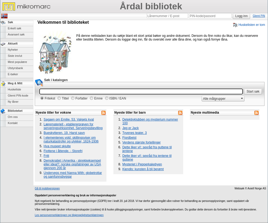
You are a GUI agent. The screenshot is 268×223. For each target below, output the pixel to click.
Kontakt (13, 123)
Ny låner (13, 101)
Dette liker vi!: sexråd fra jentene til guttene (146, 157)
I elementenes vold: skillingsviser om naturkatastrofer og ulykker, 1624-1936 (71, 139)
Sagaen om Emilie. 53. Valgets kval (69, 119)
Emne (98, 98)
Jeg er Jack (130, 128)
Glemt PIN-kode (18, 95)
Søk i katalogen (56, 80)
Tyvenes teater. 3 (134, 133)
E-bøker (13, 74)
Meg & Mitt (15, 83)
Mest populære (17, 61)
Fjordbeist (129, 138)
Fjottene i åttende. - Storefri (63, 151)
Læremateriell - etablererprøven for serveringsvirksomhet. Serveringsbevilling (73, 126)
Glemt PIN (259, 15)
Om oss (13, 116)
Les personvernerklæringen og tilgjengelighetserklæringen (69, 215)
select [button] (242, 98)
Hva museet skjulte (57, 146)
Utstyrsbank (15, 68)
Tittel (65, 98)
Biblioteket (15, 110)
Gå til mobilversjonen (47, 188)
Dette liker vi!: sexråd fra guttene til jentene (147, 149)
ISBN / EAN (117, 98)
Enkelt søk (14, 28)
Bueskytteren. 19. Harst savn (64, 133)
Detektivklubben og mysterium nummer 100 (150, 121)
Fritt (46, 156)
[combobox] (221, 98)
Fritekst (50, 98)
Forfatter (81, 98)
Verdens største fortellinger (141, 142)
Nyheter (13, 49)
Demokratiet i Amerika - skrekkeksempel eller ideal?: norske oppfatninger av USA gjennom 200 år (72, 164)
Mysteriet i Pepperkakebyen (142, 164)
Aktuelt (13, 43)
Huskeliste (14, 89)
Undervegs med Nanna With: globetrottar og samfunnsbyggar (73, 174)
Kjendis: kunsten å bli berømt (143, 169)
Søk (10, 22)
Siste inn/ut (15, 55)
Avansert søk (16, 34)
